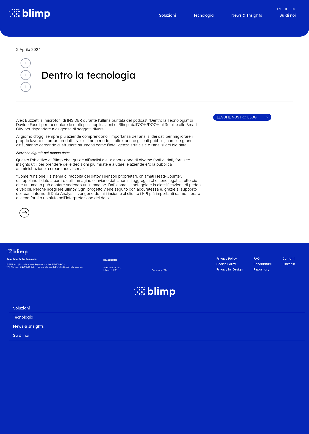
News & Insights (246, 15)
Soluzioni (167, 15)
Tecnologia (203, 15)
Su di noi (288, 15)
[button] (26, 63)
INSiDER (74, 120)
